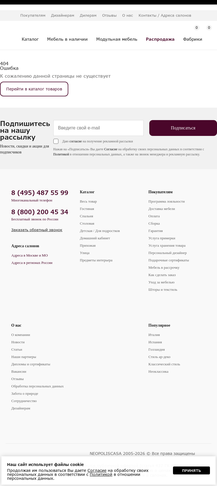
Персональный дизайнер (167, 253)
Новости (18, 342)
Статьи (16, 349)
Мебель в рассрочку (163, 267)
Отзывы (109, 15)
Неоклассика (158, 371)
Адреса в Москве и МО (29, 255)
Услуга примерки (161, 238)
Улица (84, 253)
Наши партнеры (23, 357)
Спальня (86, 216)
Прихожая (88, 245)
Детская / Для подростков (100, 231)
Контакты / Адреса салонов (165, 15)
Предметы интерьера (96, 260)
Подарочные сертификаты (168, 260)
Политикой (58, 154)
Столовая (87, 223)
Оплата (154, 216)
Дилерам (88, 15)
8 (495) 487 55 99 (39, 192)
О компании (20, 335)
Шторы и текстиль (162, 289)
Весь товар (88, 201)
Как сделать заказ (162, 275)
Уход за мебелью (161, 282)
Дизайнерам (62, 15)
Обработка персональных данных (37, 386)
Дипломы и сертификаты (30, 364)
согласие (72, 141)
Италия (154, 335)
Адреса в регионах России (31, 263)
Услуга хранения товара (166, 245)
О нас (16, 325)
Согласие (108, 149)
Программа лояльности (166, 201)
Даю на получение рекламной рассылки (94, 141)
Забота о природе (24, 393)
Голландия (156, 349)
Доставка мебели (161, 209)
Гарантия (155, 231)
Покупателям (160, 192)
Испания (155, 342)
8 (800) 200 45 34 (39, 211)
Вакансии (18, 371)
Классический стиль (164, 364)
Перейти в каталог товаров (34, 88)
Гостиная (87, 209)
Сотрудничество (24, 401)
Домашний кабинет (95, 238)
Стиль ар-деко (159, 357)
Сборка (154, 223)
